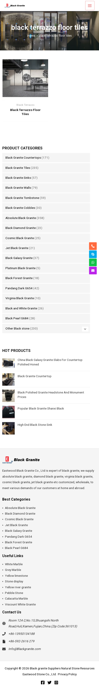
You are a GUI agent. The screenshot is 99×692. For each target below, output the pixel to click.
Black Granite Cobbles (20, 207)
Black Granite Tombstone (22, 198)
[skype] (93, 254)
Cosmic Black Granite (19, 238)
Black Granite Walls (18, 187)
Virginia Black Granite (19, 298)
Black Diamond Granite (20, 228)
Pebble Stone (14, 593)
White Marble (14, 564)
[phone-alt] (93, 246)
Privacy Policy (67, 674)
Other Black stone (17, 328)
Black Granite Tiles (17, 167)
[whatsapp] (93, 262)
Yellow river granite (18, 587)
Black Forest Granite (19, 278)
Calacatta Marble (16, 598)
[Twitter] (49, 682)
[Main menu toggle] (90, 5)
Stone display (14, 581)
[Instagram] (56, 682)
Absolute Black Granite (20, 218)
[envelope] (93, 270)
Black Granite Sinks (18, 177)
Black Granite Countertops (23, 157)
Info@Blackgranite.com (24, 649)
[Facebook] (43, 682)
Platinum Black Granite (20, 268)
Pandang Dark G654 (19, 288)
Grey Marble (13, 570)
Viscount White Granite (20, 604)
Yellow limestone (16, 575)
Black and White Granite (21, 308)
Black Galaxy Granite (19, 258)
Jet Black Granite (16, 248)
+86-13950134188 (21, 634)
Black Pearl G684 (16, 318)
